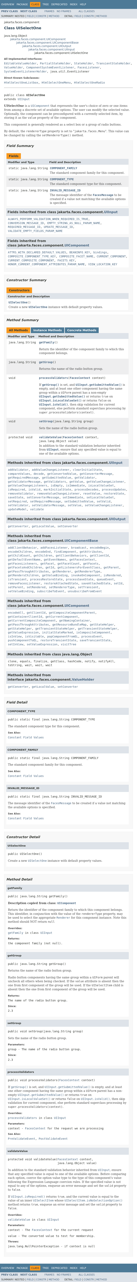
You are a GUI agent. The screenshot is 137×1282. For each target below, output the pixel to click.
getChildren (42, 555)
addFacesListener (54, 547)
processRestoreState (46, 579)
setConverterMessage (43, 497)
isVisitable (34, 636)
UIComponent (76, 245)
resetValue (91, 493)
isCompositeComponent (93, 632)
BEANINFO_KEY (79, 252)
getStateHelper (102, 624)
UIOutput (117, 519)
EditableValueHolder (20, 63)
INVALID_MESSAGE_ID (65, 190)
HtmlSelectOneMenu (56, 82)
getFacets (90, 563)
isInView (14, 636)
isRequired (16, 489)
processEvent (91, 636)
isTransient (17, 579)
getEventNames (55, 559)
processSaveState (79, 579)
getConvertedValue (61, 473)
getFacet (47, 563)
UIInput (24, 99)
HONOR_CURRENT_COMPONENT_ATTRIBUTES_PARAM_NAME (46, 264)
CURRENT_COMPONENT (111, 256)
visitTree (68, 644)
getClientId (99, 555)
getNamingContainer (74, 620)
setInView (15, 644)
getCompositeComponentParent (72, 612)
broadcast (79, 547)
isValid (34, 489)
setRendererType (61, 587)
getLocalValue (43, 526)
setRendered (36, 587)
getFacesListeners (22, 563)
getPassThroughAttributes (28, 571)
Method (54, 16)
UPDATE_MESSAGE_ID (58, 227)
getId (49, 567)
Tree (46, 4)
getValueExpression (23, 632)
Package (22, 4)
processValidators (53, 377)
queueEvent (105, 579)
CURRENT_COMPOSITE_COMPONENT (31, 260)
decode (38, 473)
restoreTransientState (58, 640)
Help (83, 4)
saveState (15, 497)
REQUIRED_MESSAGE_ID (24, 227)
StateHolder (83, 63)
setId (118, 583)
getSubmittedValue (56, 477)
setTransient (88, 587)
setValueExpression (42, 644)
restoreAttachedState (61, 583)
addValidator (18, 469)
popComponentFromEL (62, 636)
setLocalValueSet (100, 497)
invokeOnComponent (85, 575)
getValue (76, 481)
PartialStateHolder (55, 63)
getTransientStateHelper (55, 628)
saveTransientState (95, 640)
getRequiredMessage (23, 477)
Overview (7, 4)
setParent (15, 587)
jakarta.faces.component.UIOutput (46, 46)
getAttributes (91, 551)
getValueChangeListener (105, 481)
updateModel (17, 509)
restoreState (114, 493)
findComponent (65, 551)
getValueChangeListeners (27, 485)
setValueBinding (20, 591)
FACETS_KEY (65, 260)
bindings (100, 252)
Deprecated (59, 4)
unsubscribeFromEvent (85, 591)
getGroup (46, 362)
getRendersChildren (23, 575)
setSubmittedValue (78, 501)
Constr (41, 16)
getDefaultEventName (24, 559)
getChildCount (19, 555)
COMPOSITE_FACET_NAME (76, 256)
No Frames (64, 11)
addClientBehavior (22, 547)
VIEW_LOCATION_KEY (102, 264)
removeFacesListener (24, 583)
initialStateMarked (57, 632)
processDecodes (86, 489)
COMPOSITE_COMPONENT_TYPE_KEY (32, 256)
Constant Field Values (26, 737)
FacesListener (88, 67)
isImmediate (75, 485)
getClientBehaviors (71, 555)
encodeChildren (20, 551)
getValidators (55, 481)
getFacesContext (82, 559)
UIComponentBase (81, 541)
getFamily (47, 342)
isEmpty (57, 485)
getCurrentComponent (61, 616)
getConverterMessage (96, 473)
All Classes (87, 11)
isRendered (112, 575)
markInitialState (57, 489)
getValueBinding (55, 575)
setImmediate (73, 497)
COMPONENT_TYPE (62, 179)
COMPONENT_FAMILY (63, 168)
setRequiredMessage (45, 501)
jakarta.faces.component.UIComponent (38, 39)
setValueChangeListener (103, 505)
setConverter (67, 526)
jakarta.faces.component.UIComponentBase (47, 42)
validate (37, 509)
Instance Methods (47, 330)
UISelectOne (18, 302)
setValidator (18, 505)
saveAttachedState (95, 583)
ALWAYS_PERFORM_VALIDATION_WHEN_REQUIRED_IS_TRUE (48, 219)
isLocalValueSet (101, 485)
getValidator (85, 477)
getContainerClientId (25, 616)
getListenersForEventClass (78, 567)
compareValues (19, 473)
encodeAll (15, 612)
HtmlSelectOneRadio (89, 82)
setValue (74, 505)
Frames (50, 11)
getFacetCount (68, 563)
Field (30, 16)
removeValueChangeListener (58, 493)
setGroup (46, 421)
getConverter (18, 526)
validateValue (50, 437)
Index (74, 4)
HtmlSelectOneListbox (21, 82)
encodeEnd (43, 551)
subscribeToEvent (50, 591)
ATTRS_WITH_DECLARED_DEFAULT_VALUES (37, 252)
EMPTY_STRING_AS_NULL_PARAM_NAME (73, 223)
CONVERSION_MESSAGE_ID (26, 223)
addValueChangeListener (50, 469)
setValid (103, 501)
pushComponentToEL (22, 640)
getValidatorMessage (24, 481)
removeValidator (20, 493)
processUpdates (114, 489)
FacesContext (80, 377)
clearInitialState (87, 469)
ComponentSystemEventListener (50, 67)
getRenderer (61, 571)
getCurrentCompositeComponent (32, 620)
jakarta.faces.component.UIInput (51, 49)
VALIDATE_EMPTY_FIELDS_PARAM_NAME (35, 231)
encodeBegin (99, 547)
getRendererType (87, 571)
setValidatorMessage (48, 505)
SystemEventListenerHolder (25, 71)
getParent (111, 567)
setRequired (17, 501)
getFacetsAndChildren (25, 567)
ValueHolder (13, 67)
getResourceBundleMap (69, 624)
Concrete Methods (81, 330)
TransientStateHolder (113, 63)
